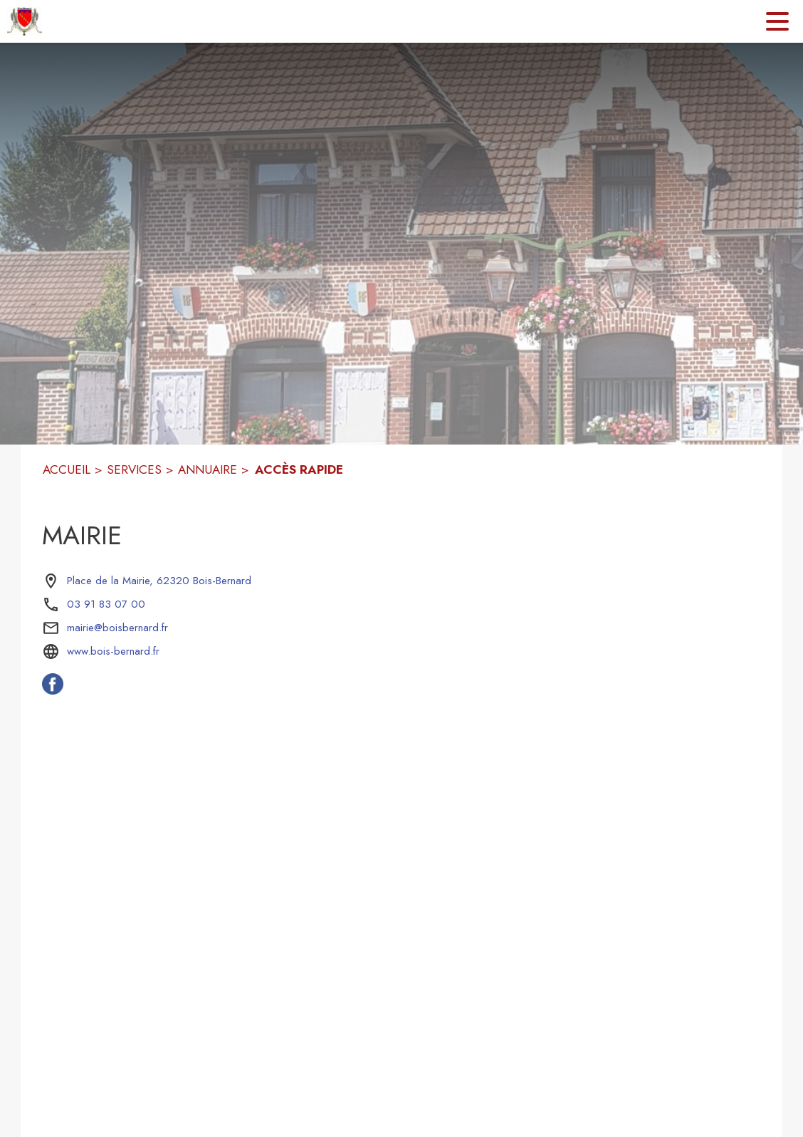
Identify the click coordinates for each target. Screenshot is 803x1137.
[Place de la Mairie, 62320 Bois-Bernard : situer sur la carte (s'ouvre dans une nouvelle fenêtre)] (159, 581)
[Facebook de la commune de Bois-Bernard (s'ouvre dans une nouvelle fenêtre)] (52, 690)
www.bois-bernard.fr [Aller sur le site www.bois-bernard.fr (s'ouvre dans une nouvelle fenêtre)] (113, 651)
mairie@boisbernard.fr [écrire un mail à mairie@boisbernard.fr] (117, 627)
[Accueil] (24, 21)
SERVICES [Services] (134, 469)
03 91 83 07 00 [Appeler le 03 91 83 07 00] (106, 604)
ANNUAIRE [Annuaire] (207, 469)
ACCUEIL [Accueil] (66, 469)
